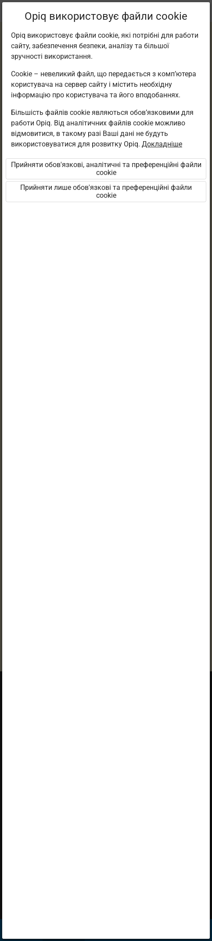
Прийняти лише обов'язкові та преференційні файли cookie (106, 191)
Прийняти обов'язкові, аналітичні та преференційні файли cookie (106, 168)
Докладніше (162, 144)
